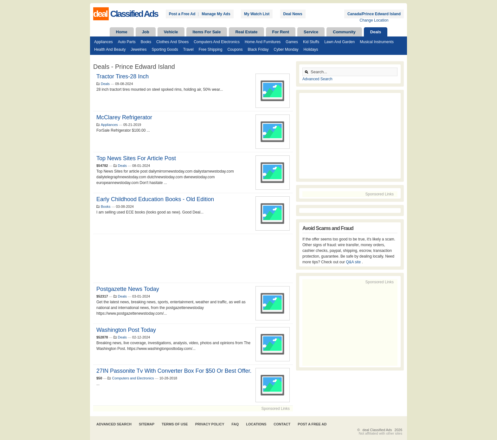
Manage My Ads (216, 14)
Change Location (374, 20)
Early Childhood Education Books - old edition (155, 199)
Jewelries (138, 49)
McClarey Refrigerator (124, 117)
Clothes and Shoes (172, 42)
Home (121, 32)
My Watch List (256, 14)
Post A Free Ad (312, 424)
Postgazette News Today (127, 289)
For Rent (280, 32)
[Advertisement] (193, 258)
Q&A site (354, 262)
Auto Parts (127, 42)
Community (344, 32)
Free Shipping (211, 49)
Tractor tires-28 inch (122, 76)
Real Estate (246, 32)
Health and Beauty (110, 49)
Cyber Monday (286, 49)
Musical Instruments (377, 42)
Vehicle (171, 32)
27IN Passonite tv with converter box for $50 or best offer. (174, 371)
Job (145, 32)
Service (311, 32)
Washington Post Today (126, 330)
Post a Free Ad (182, 14)
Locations (256, 424)
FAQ (235, 424)
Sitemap (146, 424)
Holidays (311, 49)
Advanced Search (317, 79)
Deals (375, 32)
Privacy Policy (209, 424)
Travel (188, 49)
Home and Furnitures (263, 42)
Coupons (234, 49)
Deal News (292, 14)
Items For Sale (207, 32)
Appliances (103, 42)
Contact (282, 424)
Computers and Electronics (217, 42)
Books (146, 42)
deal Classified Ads (377, 430)
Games (292, 42)
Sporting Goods (165, 49)
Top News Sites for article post (136, 158)
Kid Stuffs (311, 42)
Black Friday (258, 49)
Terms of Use (175, 424)
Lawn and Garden (339, 42)
